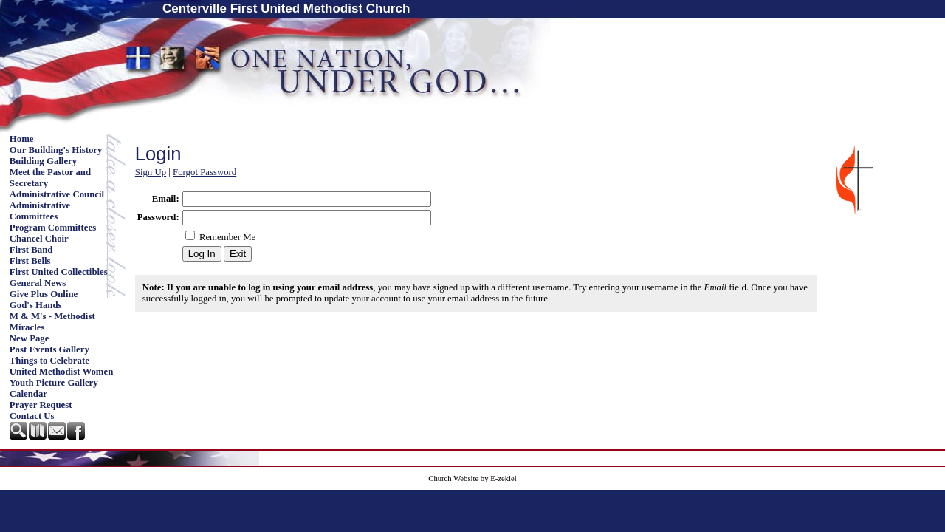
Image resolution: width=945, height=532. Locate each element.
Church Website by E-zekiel (472, 478)
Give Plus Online (44, 294)
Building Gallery (43, 161)
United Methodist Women (62, 371)
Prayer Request (41, 405)
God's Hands (36, 305)
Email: (165, 199)
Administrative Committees (40, 211)
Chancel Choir (39, 238)
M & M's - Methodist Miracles (52, 321)
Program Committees (53, 227)
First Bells (30, 261)
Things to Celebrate (49, 360)
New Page (29, 338)
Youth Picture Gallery (54, 383)
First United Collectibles (59, 272)
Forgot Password (204, 172)
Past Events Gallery (49, 349)
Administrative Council (57, 194)
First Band (31, 250)
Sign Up (150, 172)
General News (38, 283)
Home (22, 139)
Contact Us (32, 416)
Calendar (28, 394)
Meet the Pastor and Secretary (50, 177)
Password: (158, 217)
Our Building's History (56, 150)
